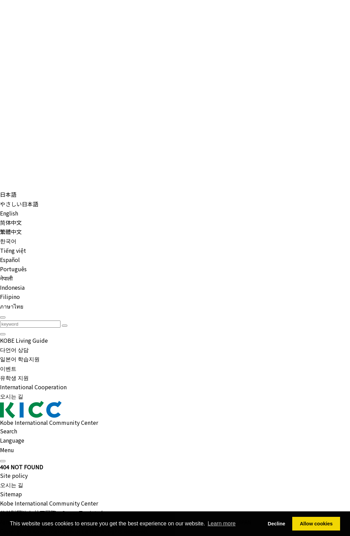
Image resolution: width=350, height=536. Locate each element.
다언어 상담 (14, 349)
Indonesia (12, 287)
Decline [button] (276, 523)
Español (10, 260)
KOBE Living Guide (24, 340)
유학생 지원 (14, 378)
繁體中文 (11, 231)
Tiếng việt (13, 250)
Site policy (14, 475)
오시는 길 (11, 396)
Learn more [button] (221, 523)
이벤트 (8, 368)
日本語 (8, 194)
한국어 (8, 241)
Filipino (10, 296)
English (9, 213)
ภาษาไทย (11, 306)
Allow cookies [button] (316, 523)
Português (13, 269)
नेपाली (6, 278)
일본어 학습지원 (20, 359)
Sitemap (11, 494)
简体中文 (11, 222)
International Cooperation (33, 387)
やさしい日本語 (19, 204)
